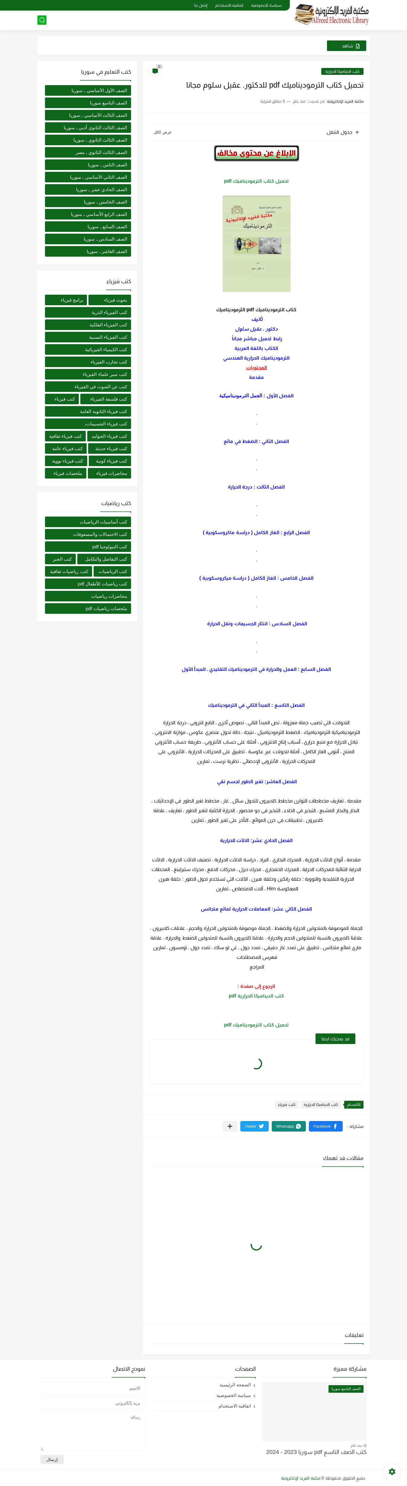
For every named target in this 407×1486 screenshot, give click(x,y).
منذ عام (356, 1445)
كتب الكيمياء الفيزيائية (106, 349)
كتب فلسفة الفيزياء (108, 399)
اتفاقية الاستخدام (229, 5)
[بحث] (41, 20)
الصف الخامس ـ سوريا (105, 201)
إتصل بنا (200, 5)
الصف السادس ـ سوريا (105, 239)
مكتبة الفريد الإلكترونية (300, 1478)
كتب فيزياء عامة (67, 448)
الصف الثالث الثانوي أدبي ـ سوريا (95, 127)
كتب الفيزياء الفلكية (108, 324)
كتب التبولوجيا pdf (109, 546)
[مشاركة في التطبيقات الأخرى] (230, 1126)
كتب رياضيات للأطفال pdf (102, 583)
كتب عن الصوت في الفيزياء (101, 386)
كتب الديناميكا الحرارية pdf (256, 995)
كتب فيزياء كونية (111, 460)
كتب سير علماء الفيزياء (105, 374)
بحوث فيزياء (115, 300)
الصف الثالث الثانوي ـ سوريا (100, 140)
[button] (326, 1126)
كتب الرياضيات (113, 571)
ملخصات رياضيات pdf (106, 608)
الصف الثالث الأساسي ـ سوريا (98, 115)
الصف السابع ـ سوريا (107, 226)
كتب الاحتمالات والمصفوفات (100, 534)
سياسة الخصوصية (266, 5)
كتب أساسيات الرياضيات (103, 521)
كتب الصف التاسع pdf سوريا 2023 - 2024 (316, 1452)
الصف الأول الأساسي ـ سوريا (99, 90)
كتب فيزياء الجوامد (109, 436)
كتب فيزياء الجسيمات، (106, 423)
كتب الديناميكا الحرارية (342, 71)
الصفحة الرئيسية (235, 1384)
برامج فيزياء (72, 300)
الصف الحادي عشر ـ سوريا (101, 189)
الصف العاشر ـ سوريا (107, 251)
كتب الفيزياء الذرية (109, 312)
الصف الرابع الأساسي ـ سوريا (99, 214)
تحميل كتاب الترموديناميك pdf (256, 181)
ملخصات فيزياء (67, 473)
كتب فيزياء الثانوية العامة (103, 411)
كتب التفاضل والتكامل (106, 559)
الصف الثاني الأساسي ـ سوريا (98, 177)
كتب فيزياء (287, 1104)
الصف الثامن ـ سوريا (107, 164)
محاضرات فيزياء (111, 473)
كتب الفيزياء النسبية (108, 337)
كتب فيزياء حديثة (111, 448)
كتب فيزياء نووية (67, 460)
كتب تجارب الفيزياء (109, 361)
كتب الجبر (62, 559)
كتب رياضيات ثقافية (69, 571)
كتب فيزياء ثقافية (65, 436)
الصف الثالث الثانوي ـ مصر (101, 152)
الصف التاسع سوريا (108, 102)
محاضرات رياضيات (109, 596)
